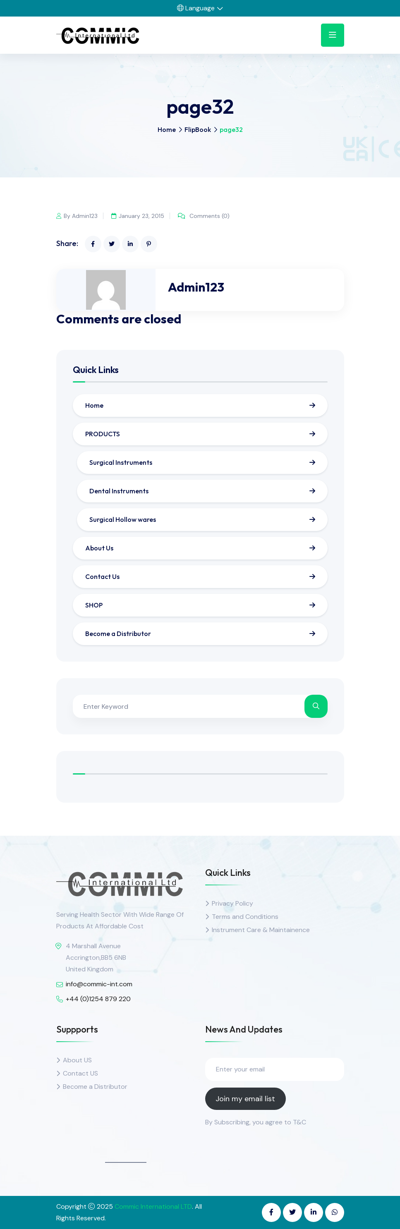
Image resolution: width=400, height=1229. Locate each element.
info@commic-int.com (99, 984)
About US (77, 1060)
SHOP (94, 605)
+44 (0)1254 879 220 (98, 999)
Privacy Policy (232, 903)
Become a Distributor (118, 633)
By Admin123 (77, 216)
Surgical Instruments (120, 462)
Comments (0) (204, 216)
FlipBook (197, 129)
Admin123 (196, 287)
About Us (99, 548)
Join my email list (245, 1099)
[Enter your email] (274, 1069)
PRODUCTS (102, 434)
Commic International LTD (153, 1206)
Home (167, 129)
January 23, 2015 (138, 216)
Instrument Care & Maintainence (261, 929)
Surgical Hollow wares (122, 519)
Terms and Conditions (245, 916)
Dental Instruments (119, 491)
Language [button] (196, 8)
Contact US (80, 1073)
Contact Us (102, 576)
